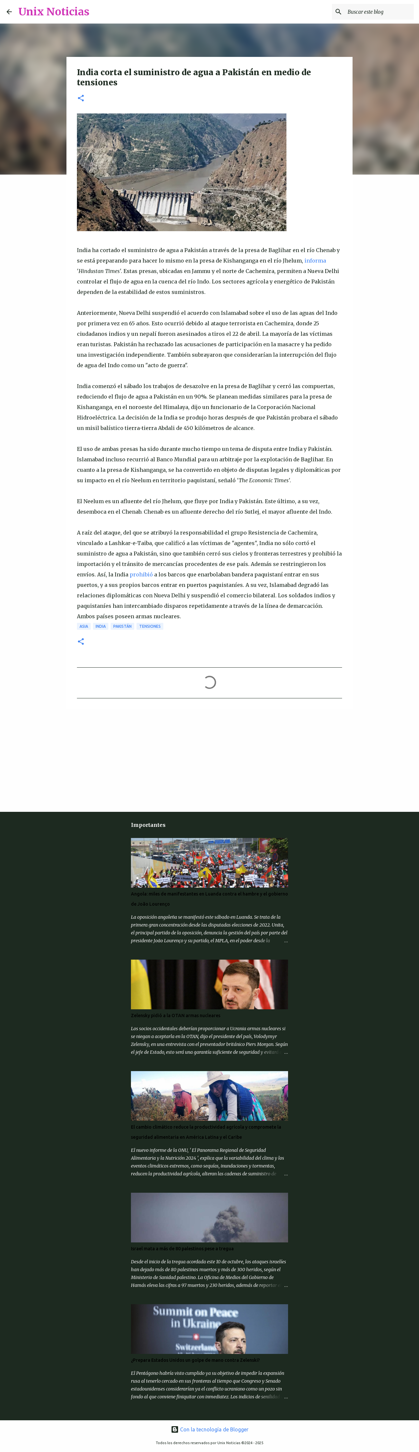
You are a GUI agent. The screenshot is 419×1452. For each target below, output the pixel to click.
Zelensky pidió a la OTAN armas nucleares (175, 1015)
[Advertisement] (113, 759)
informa (315, 260)
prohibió (141, 574)
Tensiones (150, 626)
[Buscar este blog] (379, 12)
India (101, 626)
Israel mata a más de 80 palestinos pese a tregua (182, 1248)
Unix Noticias (53, 11)
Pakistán (122, 626)
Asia (84, 626)
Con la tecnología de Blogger (209, 1429)
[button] (81, 98)
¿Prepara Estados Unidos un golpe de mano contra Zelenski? (195, 1360)
